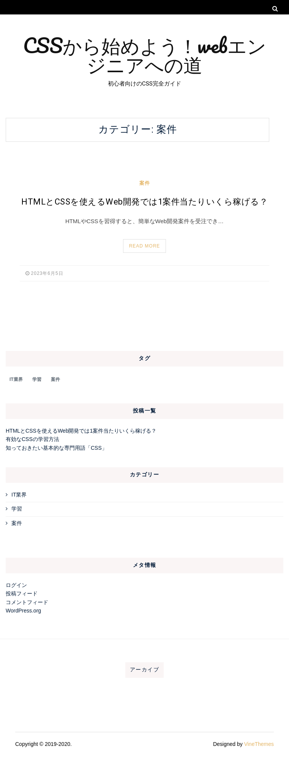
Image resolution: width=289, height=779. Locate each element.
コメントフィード (27, 602)
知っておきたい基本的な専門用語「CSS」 (56, 448)
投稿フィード (22, 593)
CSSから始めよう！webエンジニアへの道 (144, 55)
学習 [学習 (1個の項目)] (36, 379)
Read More (144, 246)
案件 (144, 183)
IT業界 (19, 495)
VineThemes (259, 744)
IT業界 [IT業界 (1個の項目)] (16, 379)
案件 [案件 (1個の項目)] (55, 379)
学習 (16, 509)
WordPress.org (23, 611)
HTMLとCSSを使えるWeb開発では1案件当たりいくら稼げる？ (144, 202)
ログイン (16, 585)
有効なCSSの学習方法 (32, 439)
